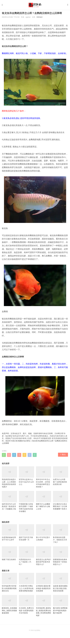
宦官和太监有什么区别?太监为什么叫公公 (26, 476)
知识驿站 (26, 442)
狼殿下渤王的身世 (9, 554)
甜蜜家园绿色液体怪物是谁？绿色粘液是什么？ (60, 556)
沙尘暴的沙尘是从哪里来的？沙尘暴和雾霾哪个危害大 (60, 501)
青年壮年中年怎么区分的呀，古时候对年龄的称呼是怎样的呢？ (43, 478)
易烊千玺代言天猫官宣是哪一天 (26, 533)
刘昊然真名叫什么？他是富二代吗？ (26, 556)
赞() (63, 456)
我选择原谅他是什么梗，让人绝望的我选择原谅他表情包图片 (9, 478)
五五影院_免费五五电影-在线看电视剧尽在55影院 (26, 605)
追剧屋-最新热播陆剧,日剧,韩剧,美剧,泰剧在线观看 (60, 583)
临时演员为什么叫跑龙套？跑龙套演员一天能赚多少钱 (9, 501)
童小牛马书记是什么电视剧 (43, 533)
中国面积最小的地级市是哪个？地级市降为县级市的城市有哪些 (26, 502)
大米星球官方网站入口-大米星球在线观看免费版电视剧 (26, 583)
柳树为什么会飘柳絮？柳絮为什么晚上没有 (43, 501)
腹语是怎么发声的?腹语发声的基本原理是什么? (43, 556)
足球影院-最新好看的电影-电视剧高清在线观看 (43, 583)
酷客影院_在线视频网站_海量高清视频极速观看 (9, 605)
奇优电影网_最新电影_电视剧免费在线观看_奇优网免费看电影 (43, 606)
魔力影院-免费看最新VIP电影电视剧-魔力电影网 (60, 605)
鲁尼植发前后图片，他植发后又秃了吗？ (60, 534)
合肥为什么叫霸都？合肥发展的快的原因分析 (60, 476)
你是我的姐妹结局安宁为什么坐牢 (9, 533)
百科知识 (39, 18)
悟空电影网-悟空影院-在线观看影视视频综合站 (9, 583)
